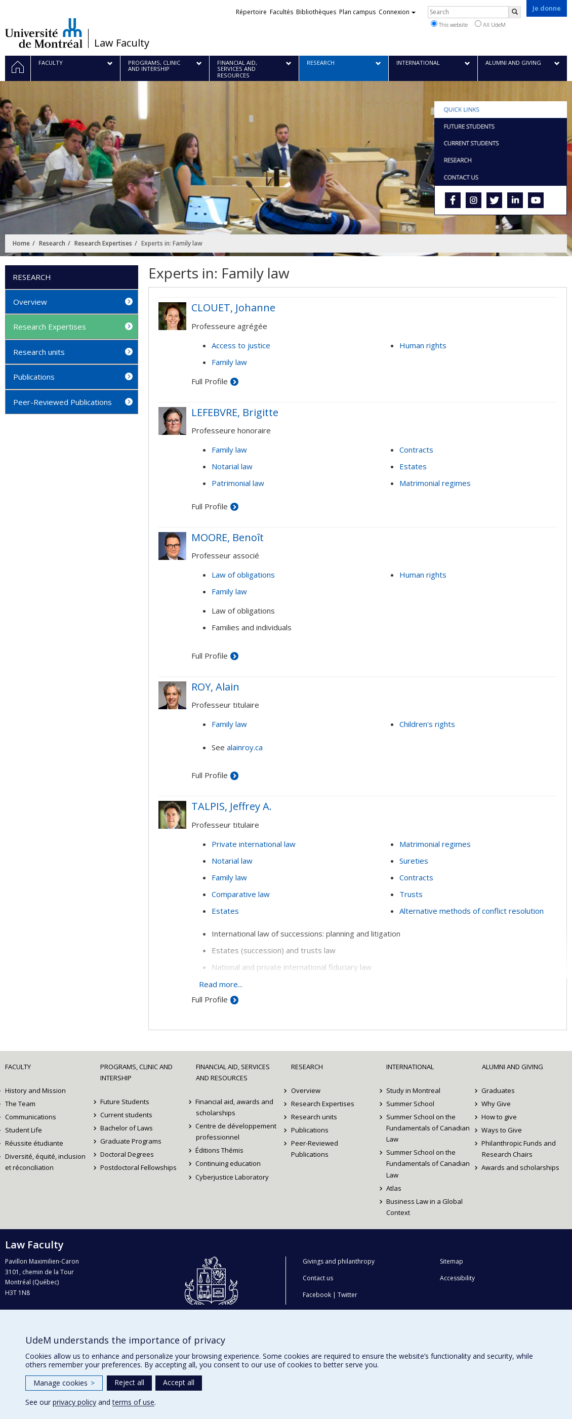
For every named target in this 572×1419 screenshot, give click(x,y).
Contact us (318, 1278)
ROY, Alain (215, 687)
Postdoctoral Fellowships (138, 1167)
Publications (34, 377)
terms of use (133, 1402)
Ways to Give (502, 1129)
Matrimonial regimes (435, 483)
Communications (30, 1116)
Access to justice (241, 345)
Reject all (129, 1382)
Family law (229, 362)
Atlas (393, 1188)
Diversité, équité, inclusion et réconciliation (45, 1162)
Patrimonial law (238, 483)
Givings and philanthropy (339, 1261)
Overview (30, 302)
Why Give (496, 1103)
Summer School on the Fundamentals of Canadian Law (428, 1128)
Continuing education (228, 1163)
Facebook (317, 1294)
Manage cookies (64, 1383)
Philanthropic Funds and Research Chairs (519, 1149)
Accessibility (457, 1278)
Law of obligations (243, 575)
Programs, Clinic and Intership (136, 1072)
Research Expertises (103, 243)
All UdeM (490, 24)
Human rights (422, 345)
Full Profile (209, 381)
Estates (413, 466)
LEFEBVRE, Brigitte (234, 412)
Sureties (413, 861)
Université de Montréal (44, 33)
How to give (499, 1116)
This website (449, 24)
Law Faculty (121, 43)
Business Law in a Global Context (424, 1207)
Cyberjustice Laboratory (232, 1177)
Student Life (23, 1129)
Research (52, 243)
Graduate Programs (130, 1141)
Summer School (410, 1103)
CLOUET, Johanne (233, 307)
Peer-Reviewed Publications (62, 402)
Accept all (178, 1382)
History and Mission (35, 1090)
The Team (20, 1103)
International (410, 1066)
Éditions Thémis (220, 1150)
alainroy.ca (245, 747)
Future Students (124, 1101)
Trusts (411, 894)
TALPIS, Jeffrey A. (231, 806)
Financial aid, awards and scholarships (235, 1107)
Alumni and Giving (512, 1066)
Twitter (347, 1294)
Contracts (416, 449)
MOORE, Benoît (227, 537)
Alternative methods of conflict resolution (471, 911)
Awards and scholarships (521, 1167)
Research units (39, 352)
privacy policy (74, 1402)
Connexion (397, 12)
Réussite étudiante (34, 1143)
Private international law (254, 844)
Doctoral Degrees (127, 1154)
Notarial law (232, 466)
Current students (126, 1114)
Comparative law (241, 894)
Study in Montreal (413, 1090)
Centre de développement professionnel (236, 1131)
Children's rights (427, 724)
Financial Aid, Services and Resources (233, 1072)
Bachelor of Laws (126, 1127)
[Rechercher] (515, 12)
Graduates (498, 1090)
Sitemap (451, 1261)
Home (21, 243)
